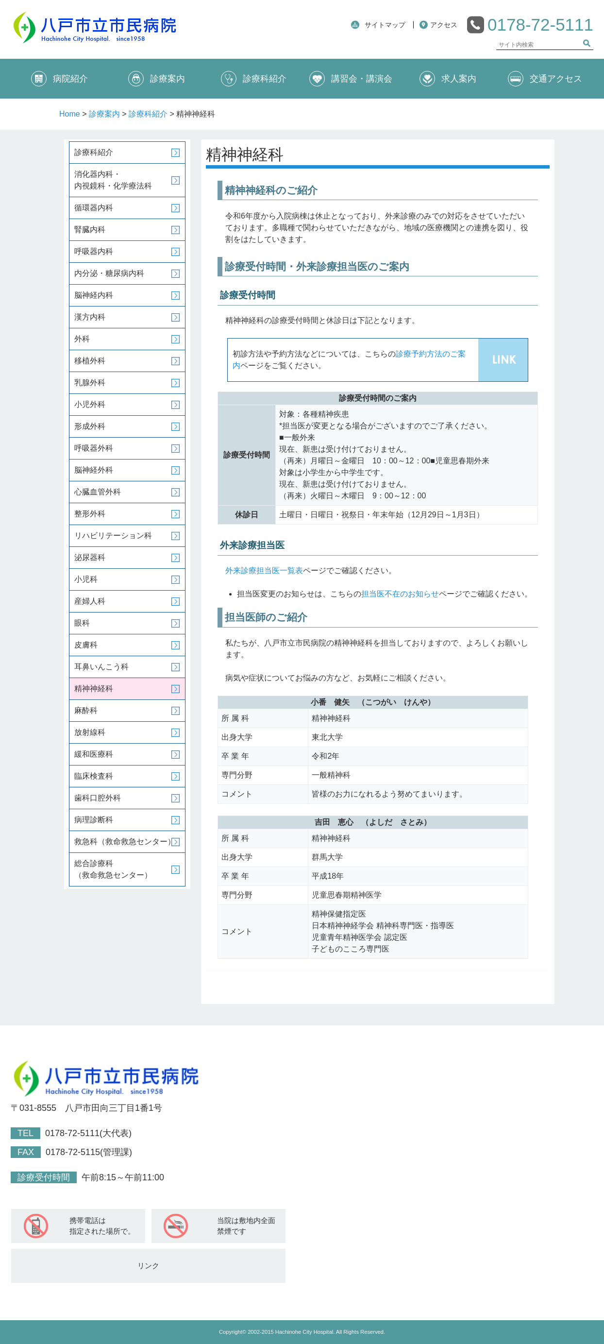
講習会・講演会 (350, 78)
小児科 (86, 579)
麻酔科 (86, 710)
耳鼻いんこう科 (101, 667)
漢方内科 (89, 317)
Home (69, 114)
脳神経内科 (93, 295)
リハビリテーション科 (113, 535)
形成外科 (89, 426)
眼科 (82, 623)
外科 (82, 339)
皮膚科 (86, 645)
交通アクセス (545, 78)
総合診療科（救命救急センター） (113, 869)
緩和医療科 (93, 754)
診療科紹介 (253, 78)
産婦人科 (89, 601)
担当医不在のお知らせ (400, 594)
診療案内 (156, 78)
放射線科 (89, 732)
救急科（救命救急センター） (124, 841)
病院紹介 (59, 78)
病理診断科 (93, 820)
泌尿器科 (89, 557)
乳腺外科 (89, 382)
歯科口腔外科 (97, 798)
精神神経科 (93, 688)
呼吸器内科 (93, 251)
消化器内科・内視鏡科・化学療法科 (113, 180)
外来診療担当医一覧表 (264, 570)
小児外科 (89, 404)
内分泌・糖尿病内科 (109, 273)
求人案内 (447, 78)
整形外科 (89, 514)
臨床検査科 (93, 776)
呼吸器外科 (93, 448)
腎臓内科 (89, 229)
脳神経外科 (93, 470)
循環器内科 (93, 208)
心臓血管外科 (97, 492)
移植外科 (89, 361)
